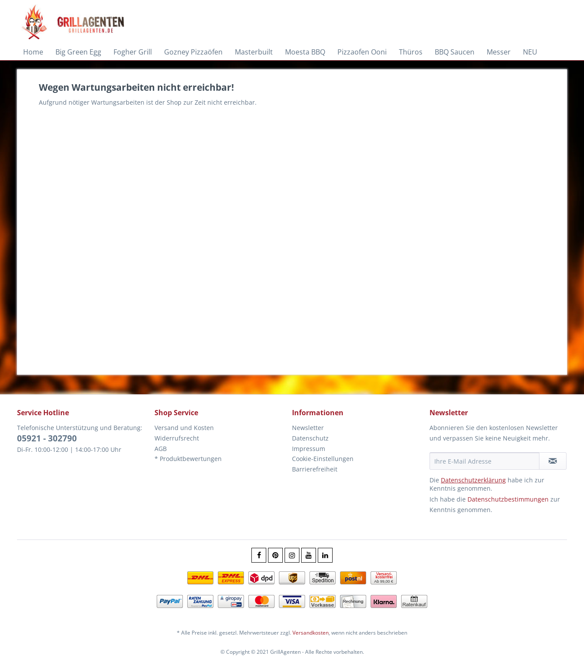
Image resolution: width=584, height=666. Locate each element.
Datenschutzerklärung (473, 480)
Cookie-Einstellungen (323, 458)
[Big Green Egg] (78, 52)
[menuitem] (33, 52)
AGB (161, 448)
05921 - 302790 (47, 438)
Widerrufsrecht (177, 438)
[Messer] (499, 52)
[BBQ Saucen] (455, 52)
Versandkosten (310, 632)
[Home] (33, 52)
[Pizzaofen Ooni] (362, 52)
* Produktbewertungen (188, 458)
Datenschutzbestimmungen (508, 499)
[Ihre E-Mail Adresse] (484, 461)
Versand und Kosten (184, 428)
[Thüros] (411, 52)
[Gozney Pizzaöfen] (193, 52)
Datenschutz (310, 438)
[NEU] (530, 52)
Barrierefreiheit (314, 469)
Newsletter (308, 428)
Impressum (308, 448)
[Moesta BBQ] (305, 52)
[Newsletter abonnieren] (553, 461)
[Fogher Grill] (132, 52)
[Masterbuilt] (254, 52)
